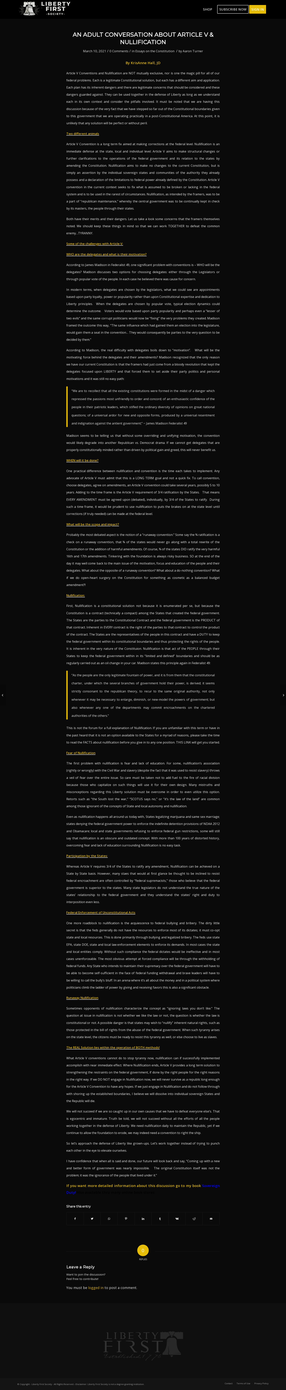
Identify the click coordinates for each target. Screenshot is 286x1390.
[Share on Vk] (177, 1218)
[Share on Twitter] (92, 1218)
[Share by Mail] (211, 1218)
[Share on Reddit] (194, 1218)
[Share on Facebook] (75, 1218)
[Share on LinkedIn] (143, 1218)
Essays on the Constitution (154, 51)
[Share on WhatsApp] (109, 1218)
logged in (96, 1287)
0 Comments (118, 51)
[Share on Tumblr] (160, 1218)
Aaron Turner (193, 51)
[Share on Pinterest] (126, 1218)
